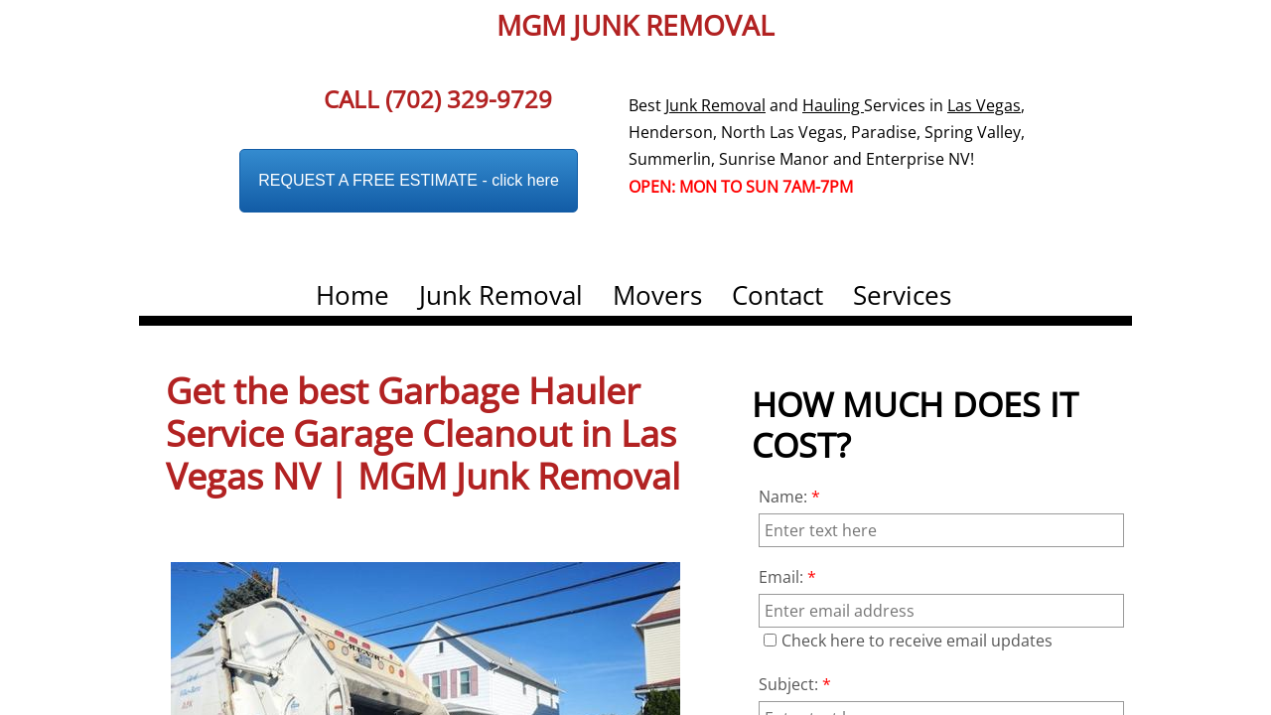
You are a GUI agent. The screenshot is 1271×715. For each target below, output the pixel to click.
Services (902, 295)
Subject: (795, 684)
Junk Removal (501, 295)
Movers (657, 295)
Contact (777, 295)
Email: (787, 577)
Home (352, 295)
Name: (789, 496)
